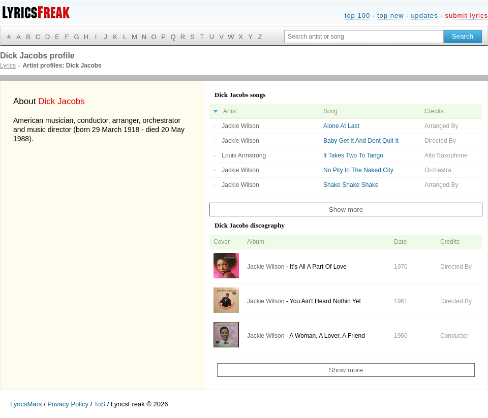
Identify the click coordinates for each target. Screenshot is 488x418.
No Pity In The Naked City (358, 170)
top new (390, 15)
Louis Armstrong (244, 155)
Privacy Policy (67, 404)
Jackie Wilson (240, 126)
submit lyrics (466, 15)
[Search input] (364, 36)
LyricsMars (26, 404)
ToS (99, 404)
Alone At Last (341, 126)
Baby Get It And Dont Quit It (361, 140)
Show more (346, 209)
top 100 (357, 15)
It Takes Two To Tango (353, 155)
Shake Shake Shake (351, 184)
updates (424, 15)
